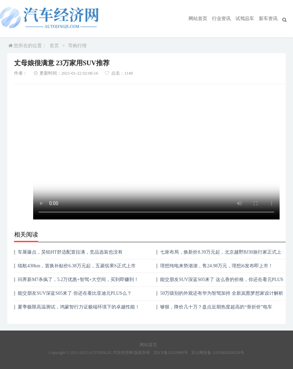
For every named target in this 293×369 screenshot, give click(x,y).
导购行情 (77, 45)
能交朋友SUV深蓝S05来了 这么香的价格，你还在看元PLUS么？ (221, 282)
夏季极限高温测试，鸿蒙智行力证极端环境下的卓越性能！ (79, 306)
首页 (54, 45)
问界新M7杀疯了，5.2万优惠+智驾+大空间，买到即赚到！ (78, 279)
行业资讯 (221, 18)
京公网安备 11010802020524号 (217, 352)
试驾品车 (244, 18)
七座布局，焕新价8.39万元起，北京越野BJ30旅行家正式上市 (220, 254)
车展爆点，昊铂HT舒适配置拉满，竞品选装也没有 (70, 252)
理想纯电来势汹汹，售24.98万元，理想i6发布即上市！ (216, 265)
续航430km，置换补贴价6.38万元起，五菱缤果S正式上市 (76, 265)
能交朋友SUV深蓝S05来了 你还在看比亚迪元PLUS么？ (75, 293)
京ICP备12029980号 (170, 352)
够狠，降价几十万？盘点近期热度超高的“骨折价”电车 (216, 306)
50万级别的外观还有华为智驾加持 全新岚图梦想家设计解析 (221, 293)
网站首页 (198, 18)
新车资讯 (268, 18)
